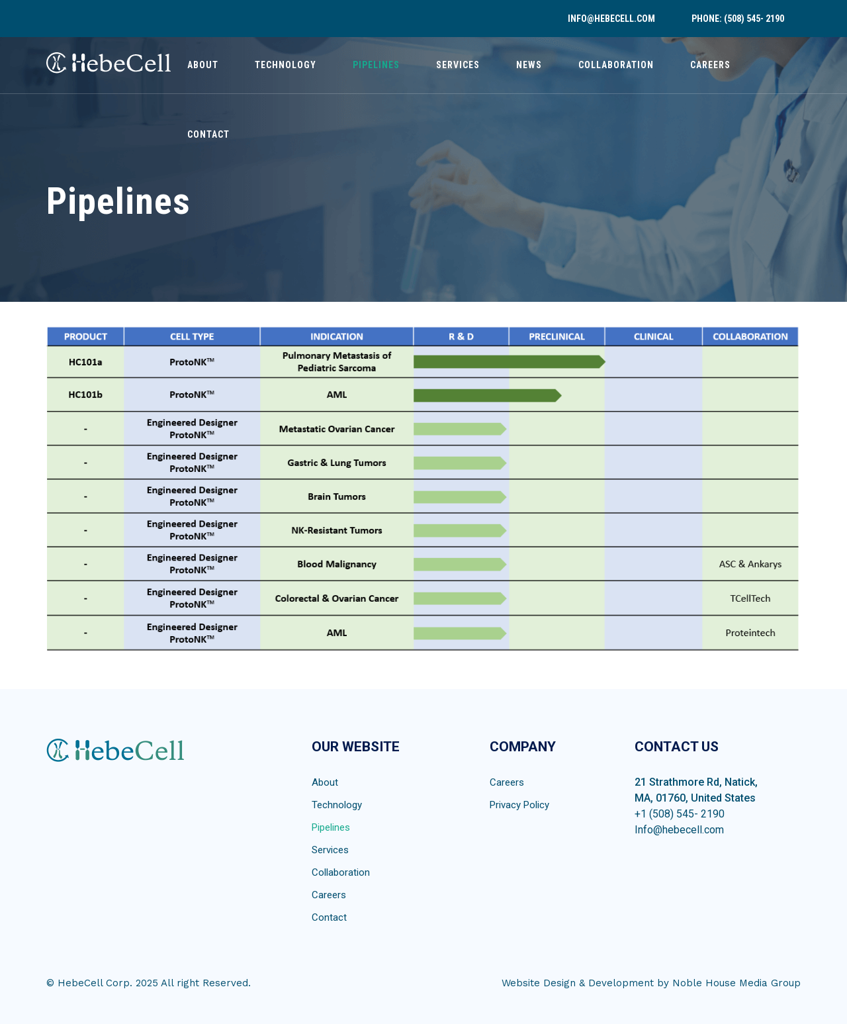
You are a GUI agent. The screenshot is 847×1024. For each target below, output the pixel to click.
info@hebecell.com (611, 18)
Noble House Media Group (736, 983)
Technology (285, 65)
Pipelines (376, 65)
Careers (710, 65)
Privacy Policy (519, 805)
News (529, 65)
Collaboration (616, 65)
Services (458, 65)
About (202, 65)
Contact (208, 134)
